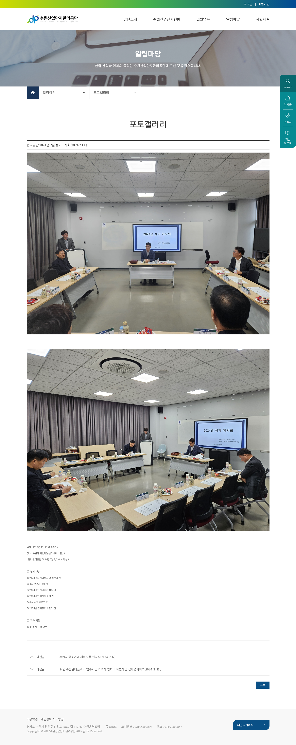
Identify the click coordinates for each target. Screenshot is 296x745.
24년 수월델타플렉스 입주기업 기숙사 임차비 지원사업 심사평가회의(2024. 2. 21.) (110, 669)
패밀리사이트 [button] (245, 725)
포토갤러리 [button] (101, 92)
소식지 (288, 122)
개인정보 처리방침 (52, 719)
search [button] (287, 87)
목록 (262, 685)
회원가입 (263, 4)
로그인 (248, 4)
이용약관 (32, 719)
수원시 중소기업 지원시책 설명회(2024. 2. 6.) (87, 657)
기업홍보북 (288, 141)
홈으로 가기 (33, 92)
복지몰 (288, 104)
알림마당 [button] (49, 92)
